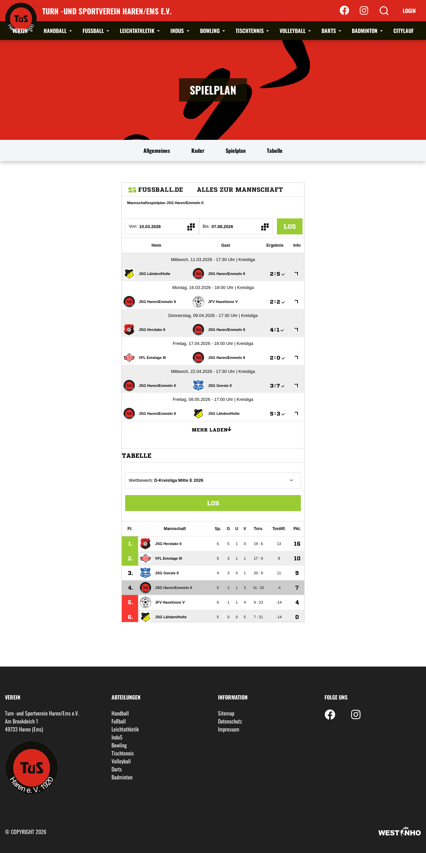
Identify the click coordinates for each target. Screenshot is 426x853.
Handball (56, 31)
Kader (197, 150)
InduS (177, 31)
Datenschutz (230, 721)
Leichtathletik (138, 31)
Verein (20, 31)
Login (409, 11)
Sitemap (226, 713)
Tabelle (275, 150)
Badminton (365, 31)
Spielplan (236, 150)
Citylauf (403, 31)
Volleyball (293, 31)
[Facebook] (344, 10)
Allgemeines (156, 150)
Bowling (210, 31)
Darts (329, 31)
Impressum (228, 729)
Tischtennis (250, 31)
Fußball (94, 31)
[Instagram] (363, 10)
